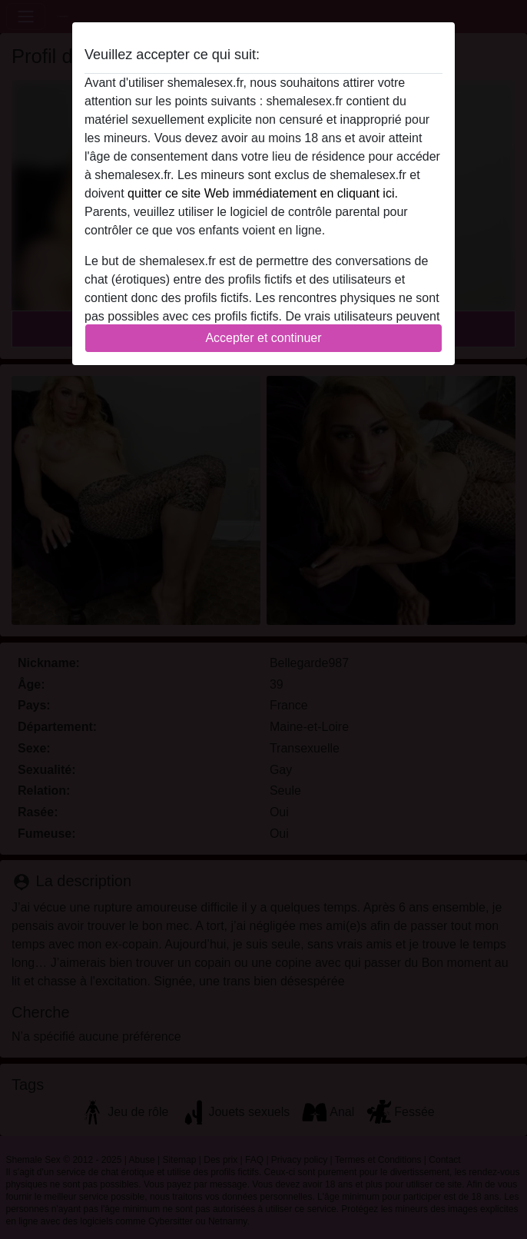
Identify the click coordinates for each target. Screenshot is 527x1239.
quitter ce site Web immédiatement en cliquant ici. (263, 193)
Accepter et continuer (263, 337)
